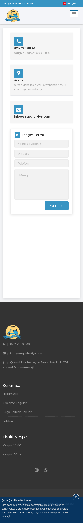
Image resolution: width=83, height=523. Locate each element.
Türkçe (70, 3)
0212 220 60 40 (16, 344)
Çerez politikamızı (58, 512)
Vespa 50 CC (12, 445)
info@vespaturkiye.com (18, 3)
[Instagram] (37, 470)
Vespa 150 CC (12, 454)
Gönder (56, 205)
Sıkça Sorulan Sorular (17, 412)
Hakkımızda (10, 394)
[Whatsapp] (46, 470)
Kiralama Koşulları (15, 403)
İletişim (8, 421)
